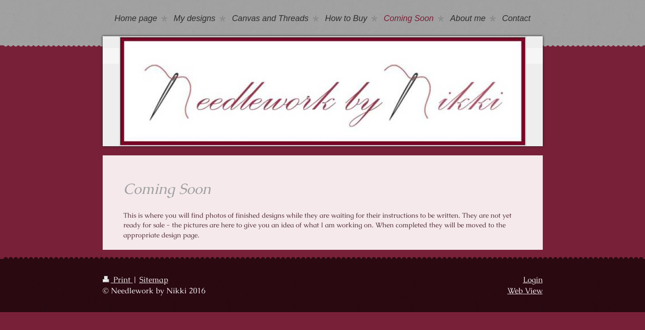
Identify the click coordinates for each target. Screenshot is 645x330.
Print (118, 280)
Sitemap (153, 280)
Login (533, 280)
